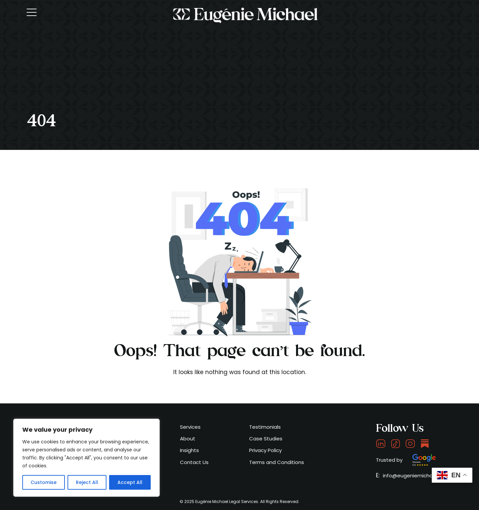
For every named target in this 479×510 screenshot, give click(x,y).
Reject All (87, 482)
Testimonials (265, 426)
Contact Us (194, 462)
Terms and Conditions (276, 462)
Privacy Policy (265, 450)
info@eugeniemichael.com (416, 475)
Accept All (129, 482)
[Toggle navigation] (32, 12)
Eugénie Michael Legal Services (226, 501)
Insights (189, 450)
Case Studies (265, 438)
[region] (86, 458)
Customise (44, 482)
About (187, 438)
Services (190, 426)
